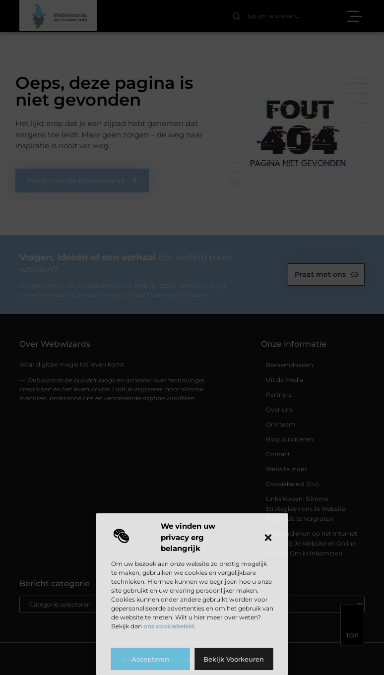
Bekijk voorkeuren (233, 659)
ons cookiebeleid (168, 626)
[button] (268, 538)
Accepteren (150, 659)
